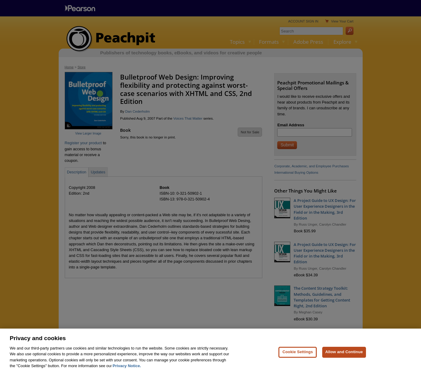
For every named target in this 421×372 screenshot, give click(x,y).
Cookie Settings (297, 359)
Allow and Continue (344, 359)
